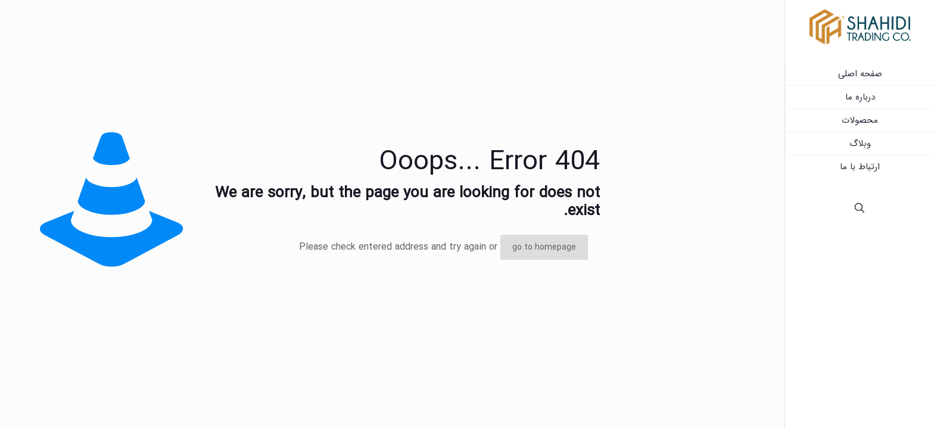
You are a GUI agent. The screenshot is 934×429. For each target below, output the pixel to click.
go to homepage (544, 247)
